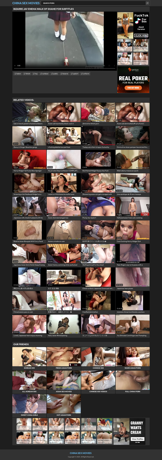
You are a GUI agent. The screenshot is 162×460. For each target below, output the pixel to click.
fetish (28, 74)
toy (36, 74)
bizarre (65, 74)
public (55, 74)
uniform (86, 74)
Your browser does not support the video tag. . (64, 41)
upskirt (75, 74)
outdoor (45, 74)
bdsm (19, 74)
